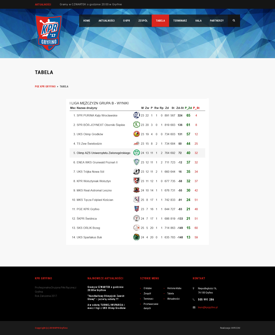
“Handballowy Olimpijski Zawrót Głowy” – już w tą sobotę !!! (106, 298)
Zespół (147, 293)
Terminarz (148, 298)
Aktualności (173, 298)
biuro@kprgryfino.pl (208, 307)
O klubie (148, 288)
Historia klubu (174, 288)
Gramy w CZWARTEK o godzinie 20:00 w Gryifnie (91, 4)
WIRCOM (235, 328)
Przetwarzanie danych (151, 306)
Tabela (170, 293)
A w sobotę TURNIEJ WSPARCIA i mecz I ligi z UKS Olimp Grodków (107, 306)
